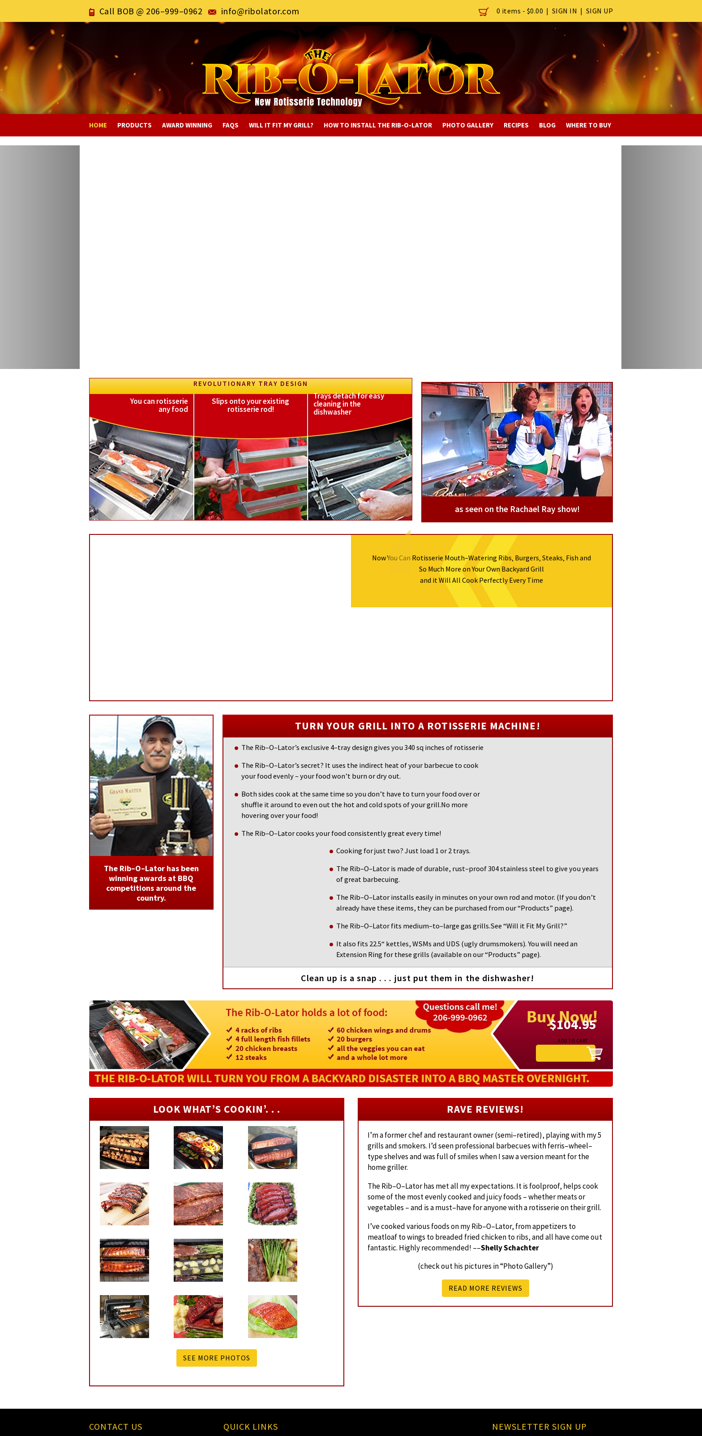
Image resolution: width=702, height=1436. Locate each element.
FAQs (231, 125)
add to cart (563, 979)
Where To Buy (588, 125)
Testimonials (309, 1345)
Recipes (516, 125)
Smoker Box (307, 1312)
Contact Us (247, 1345)
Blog (547, 125)
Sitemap (243, 1356)
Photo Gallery (467, 125)
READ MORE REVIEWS (485, 1234)
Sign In (565, 10)
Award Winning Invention (411, 1323)
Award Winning (187, 125)
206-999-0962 (120, 1311)
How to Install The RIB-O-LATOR (378, 125)
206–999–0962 (174, 11)
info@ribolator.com (263, 11)
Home (98, 125)
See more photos (216, 1227)
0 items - (512, 10)
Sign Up (599, 10)
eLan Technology (584, 1422)
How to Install (311, 1334)
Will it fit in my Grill (319, 1323)
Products (134, 125)
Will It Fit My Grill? (281, 125)
